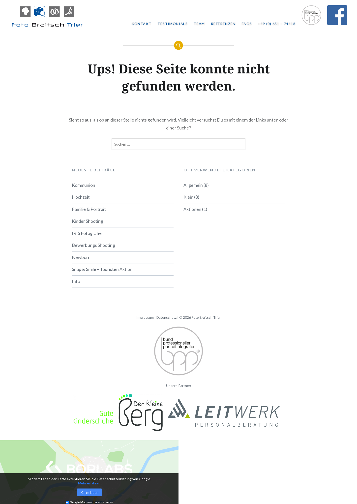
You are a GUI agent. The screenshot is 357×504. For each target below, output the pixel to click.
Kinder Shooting (87, 221)
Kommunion (83, 185)
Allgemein (193, 185)
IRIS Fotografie (87, 233)
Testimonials (172, 24)
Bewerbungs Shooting (93, 245)
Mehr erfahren (89, 483)
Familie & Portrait (89, 209)
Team (199, 24)
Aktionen (192, 209)
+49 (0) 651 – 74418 (277, 24)
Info (76, 281)
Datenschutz (166, 317)
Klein (188, 197)
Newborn (81, 257)
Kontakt (142, 24)
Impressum (145, 317)
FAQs (247, 24)
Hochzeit (81, 197)
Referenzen (223, 24)
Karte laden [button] (89, 492)
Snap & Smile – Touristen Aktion (102, 269)
